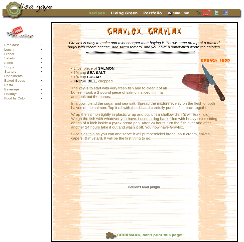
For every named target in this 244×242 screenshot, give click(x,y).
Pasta (8, 85)
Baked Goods (14, 80)
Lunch (9, 49)
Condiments (13, 76)
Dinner (9, 54)
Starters (10, 71)
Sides (8, 63)
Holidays (10, 94)
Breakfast (11, 45)
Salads (9, 58)
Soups (9, 67)
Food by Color (15, 98)
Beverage (11, 89)
